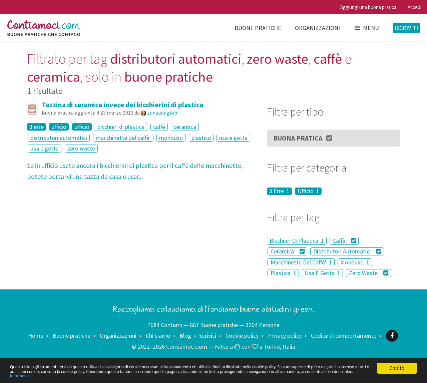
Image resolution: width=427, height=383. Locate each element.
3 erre (36, 127)
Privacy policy (285, 335)
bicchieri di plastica (120, 127)
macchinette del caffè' (123, 138)
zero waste (81, 148)
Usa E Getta (322, 273)
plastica (201, 138)
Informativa (209, 375)
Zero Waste (369, 273)
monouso (171, 138)
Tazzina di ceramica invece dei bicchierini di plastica (122, 104)
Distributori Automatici (347, 251)
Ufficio (308, 191)
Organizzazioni (317, 28)
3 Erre (279, 191)
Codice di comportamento (344, 335)
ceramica (184, 127)
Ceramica (288, 251)
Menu (366, 28)
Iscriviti (406, 28)
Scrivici (207, 335)
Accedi (414, 7)
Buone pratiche (258, 28)
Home (35, 335)
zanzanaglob (162, 112)
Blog (185, 335)
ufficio (58, 127)
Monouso (354, 262)
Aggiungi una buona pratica (368, 7)
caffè (159, 127)
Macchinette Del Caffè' (301, 262)
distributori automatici (58, 138)
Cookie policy (242, 335)
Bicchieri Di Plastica (297, 240)
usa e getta (233, 138)
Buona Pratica (303, 138)
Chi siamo (158, 335)
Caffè (344, 240)
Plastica (283, 273)
